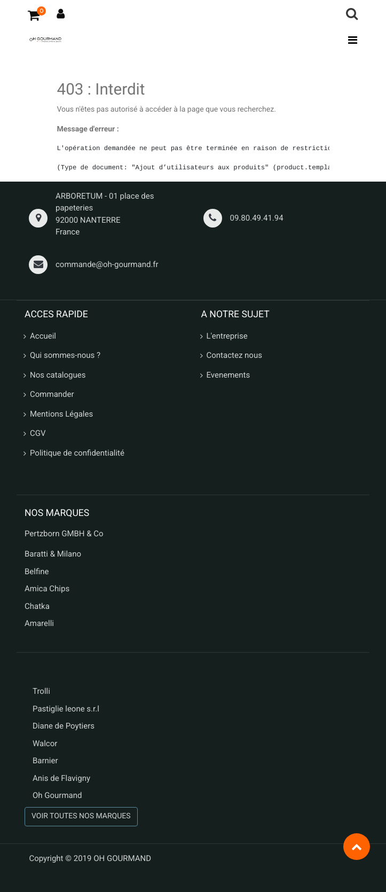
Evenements (228, 375)
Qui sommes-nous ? (65, 355)
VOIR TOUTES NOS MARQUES (81, 816)
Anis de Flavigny (61, 778)
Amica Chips (47, 588)
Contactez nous (234, 355)
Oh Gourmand (57, 795)
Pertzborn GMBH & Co (64, 533)
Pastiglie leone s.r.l (67, 709)
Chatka (37, 606)
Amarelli (39, 623)
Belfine (37, 571)
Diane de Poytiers (63, 726)
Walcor (45, 743)
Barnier (45, 760)
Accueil (43, 336)
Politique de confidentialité (77, 453)
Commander (52, 394)
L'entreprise (227, 336)
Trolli (41, 691)
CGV (38, 433)
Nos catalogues (57, 375)
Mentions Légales (61, 414)
